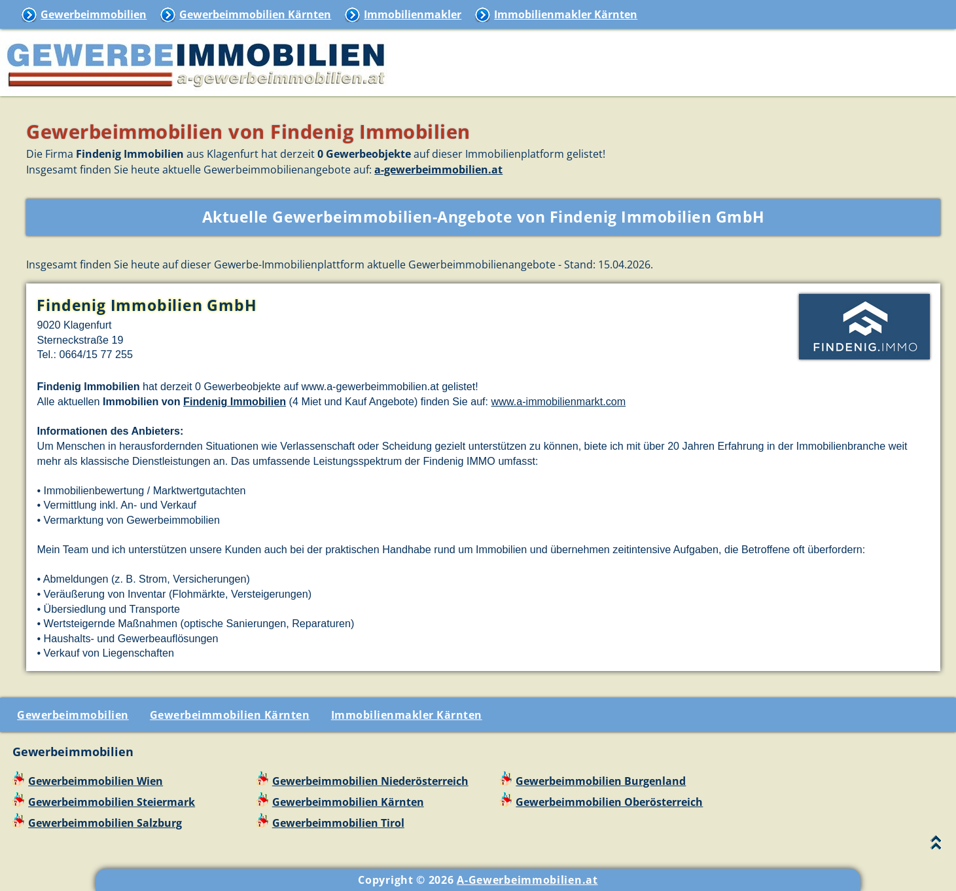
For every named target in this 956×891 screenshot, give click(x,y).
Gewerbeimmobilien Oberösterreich (609, 802)
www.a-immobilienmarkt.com (558, 401)
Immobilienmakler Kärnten (565, 14)
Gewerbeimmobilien (94, 14)
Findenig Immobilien (234, 401)
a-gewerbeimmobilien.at (438, 169)
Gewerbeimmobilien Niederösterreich (370, 781)
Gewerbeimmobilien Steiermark (111, 802)
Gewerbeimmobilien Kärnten (255, 14)
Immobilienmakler (412, 14)
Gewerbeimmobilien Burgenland (601, 781)
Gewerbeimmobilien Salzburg (105, 823)
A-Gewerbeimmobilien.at (527, 880)
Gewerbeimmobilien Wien (95, 781)
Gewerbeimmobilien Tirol (338, 823)
